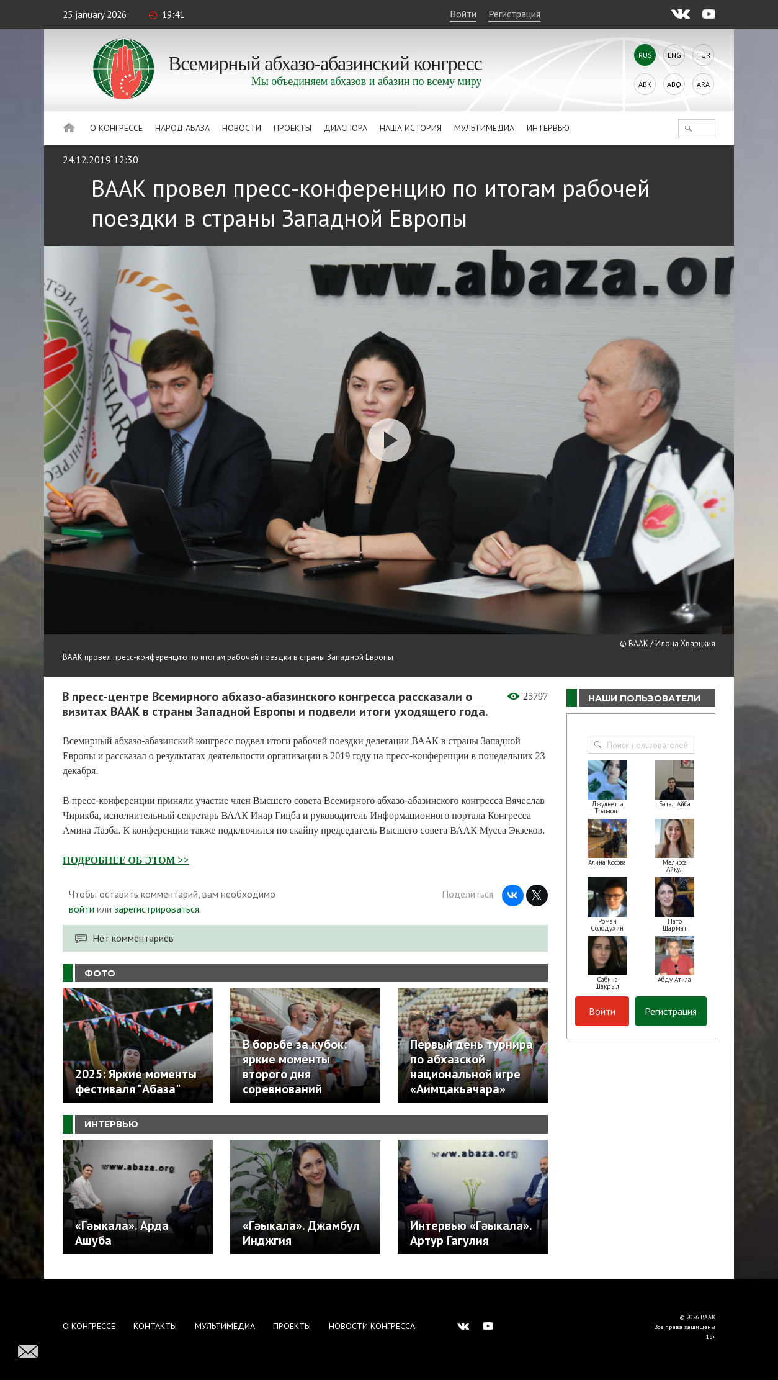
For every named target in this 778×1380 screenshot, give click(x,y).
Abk (644, 84)
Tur (703, 55)
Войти (463, 13)
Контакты (155, 1326)
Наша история (411, 127)
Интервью (548, 127)
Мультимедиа (484, 127)
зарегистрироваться (156, 909)
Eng (674, 55)
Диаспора (345, 127)
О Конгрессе (116, 127)
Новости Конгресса (372, 1326)
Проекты (292, 127)
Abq (674, 84)
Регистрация (514, 13)
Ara (703, 84)
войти (81, 909)
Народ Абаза (182, 127)
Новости (241, 127)
